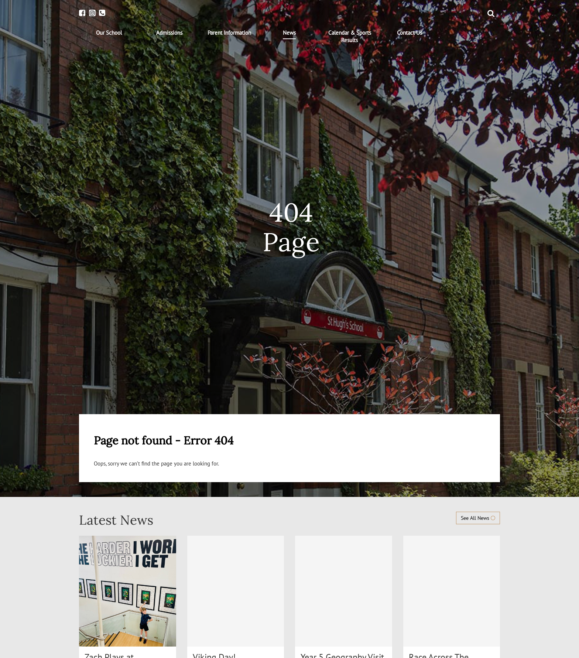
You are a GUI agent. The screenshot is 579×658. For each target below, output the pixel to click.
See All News (478, 518)
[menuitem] (109, 33)
